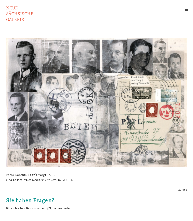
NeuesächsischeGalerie (19, 13)
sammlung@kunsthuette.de (52, 208)
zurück (182, 189)
